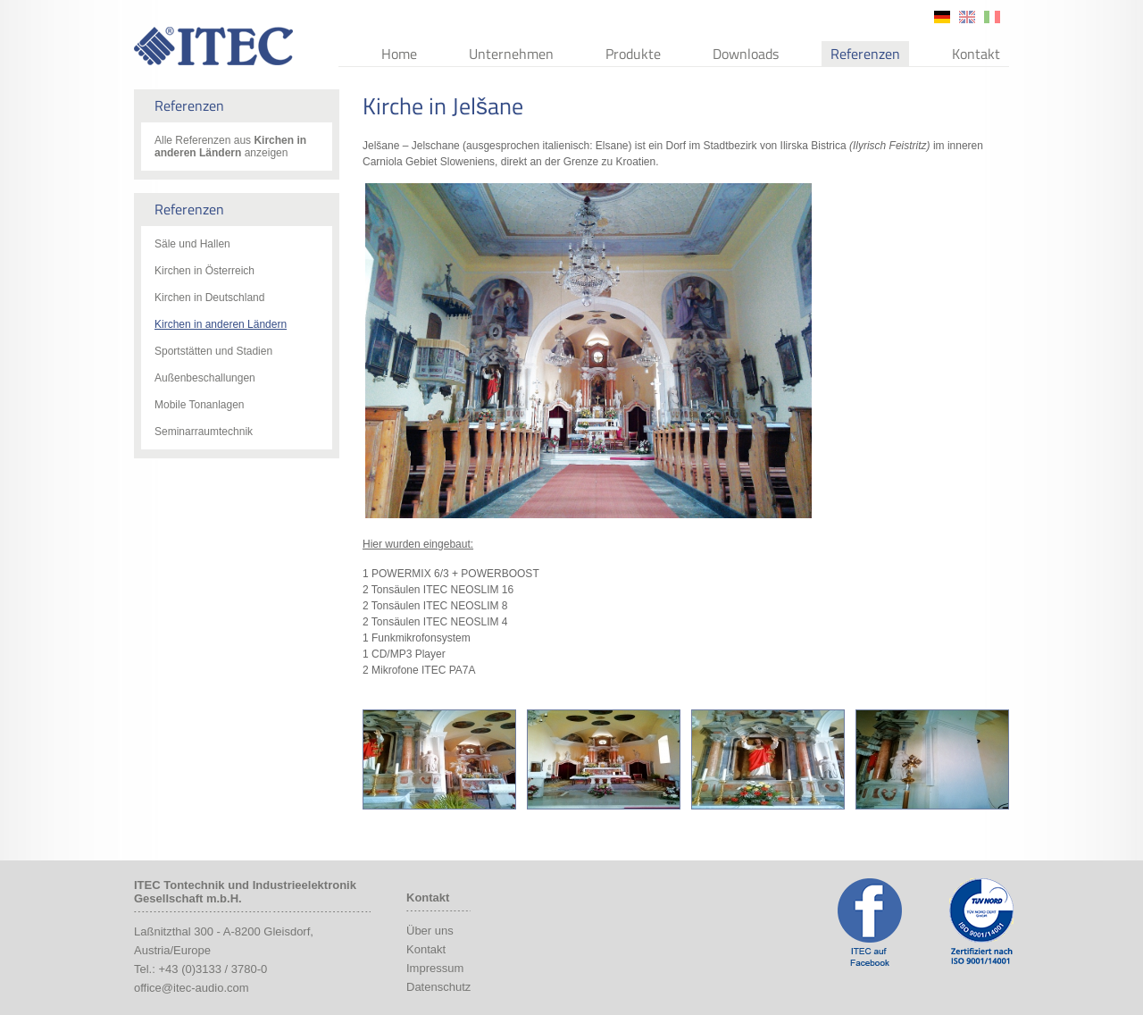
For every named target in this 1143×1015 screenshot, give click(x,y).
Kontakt (976, 53)
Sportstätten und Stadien (213, 351)
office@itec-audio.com (191, 987)
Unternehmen (511, 53)
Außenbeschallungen (204, 378)
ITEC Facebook (870, 922)
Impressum (434, 968)
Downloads (746, 53)
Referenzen (865, 53)
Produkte (633, 53)
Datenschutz (438, 987)
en (967, 17)
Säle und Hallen (192, 244)
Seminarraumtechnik (203, 431)
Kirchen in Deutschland (209, 297)
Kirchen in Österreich (204, 270)
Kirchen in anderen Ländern (220, 324)
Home (399, 53)
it (992, 17)
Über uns (430, 930)
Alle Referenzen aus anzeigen (230, 146)
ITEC (213, 46)
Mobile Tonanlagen (199, 404)
